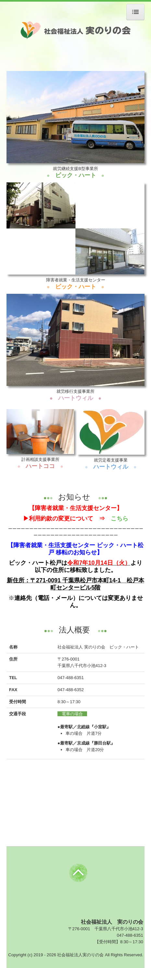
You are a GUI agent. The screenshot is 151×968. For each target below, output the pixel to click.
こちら (119, 518)
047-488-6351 (70, 677)
